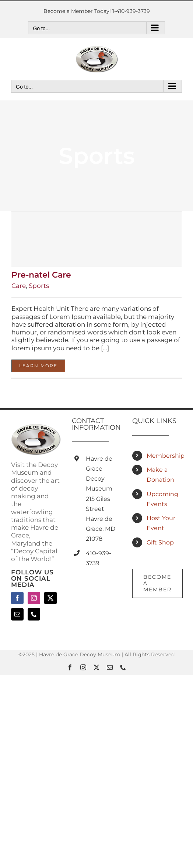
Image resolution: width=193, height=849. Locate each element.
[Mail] (17, 614)
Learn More (38, 365)
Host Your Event (161, 523)
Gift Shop (160, 542)
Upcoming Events (162, 499)
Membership (164, 455)
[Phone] (34, 614)
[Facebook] (17, 598)
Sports (39, 285)
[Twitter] (50, 598)
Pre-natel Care (41, 275)
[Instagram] (34, 598)
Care (18, 285)
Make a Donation (160, 474)
